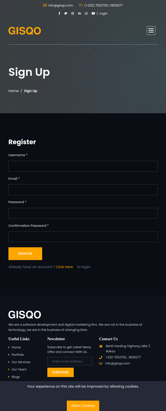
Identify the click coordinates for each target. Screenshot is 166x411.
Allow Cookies (83, 405)
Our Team (19, 369)
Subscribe (60, 372)
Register (25, 253)
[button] (151, 30)
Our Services (21, 362)
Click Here (64, 266)
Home (13, 90)
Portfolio (18, 355)
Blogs (16, 377)
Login (103, 13)
